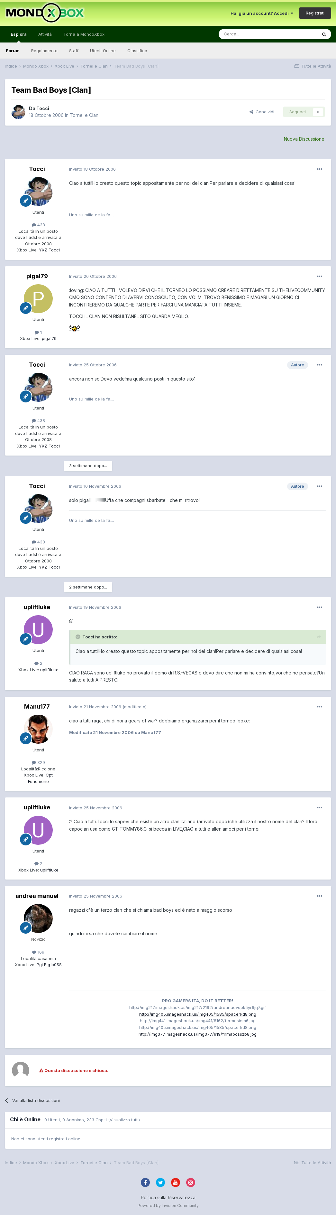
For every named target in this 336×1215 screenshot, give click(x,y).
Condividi (262, 111)
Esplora (19, 37)
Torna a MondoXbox (83, 34)
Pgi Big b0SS (48, 964)
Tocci (42, 108)
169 (38, 952)
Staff (73, 50)
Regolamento (44, 50)
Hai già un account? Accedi (262, 13)
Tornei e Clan (84, 115)
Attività (45, 34)
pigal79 (37, 276)
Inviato (92, 169)
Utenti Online (103, 50)
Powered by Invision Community (168, 1205)
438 (38, 224)
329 (38, 762)
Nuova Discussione (304, 139)
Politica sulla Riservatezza (168, 1197)
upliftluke (37, 607)
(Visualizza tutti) (124, 1119)
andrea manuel (37, 895)
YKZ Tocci (49, 249)
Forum (13, 50)
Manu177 (37, 706)
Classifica (137, 50)
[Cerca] (248, 34)
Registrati (315, 12)
